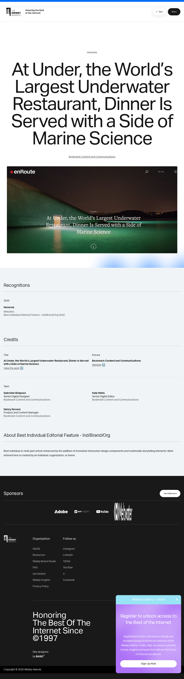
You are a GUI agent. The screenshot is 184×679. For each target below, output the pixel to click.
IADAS (36, 549)
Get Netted (39, 574)
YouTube (68, 567)
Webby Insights (41, 580)
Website (96, 365)
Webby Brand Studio (44, 561)
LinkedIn (68, 555)
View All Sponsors (170, 493)
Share (174, 12)
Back (159, 11)
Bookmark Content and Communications (92, 157)
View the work (11, 368)
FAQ (35, 567)
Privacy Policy (41, 586)
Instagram (69, 549)
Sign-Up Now (148, 664)
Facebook (69, 580)
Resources (39, 555)
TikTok (66, 561)
